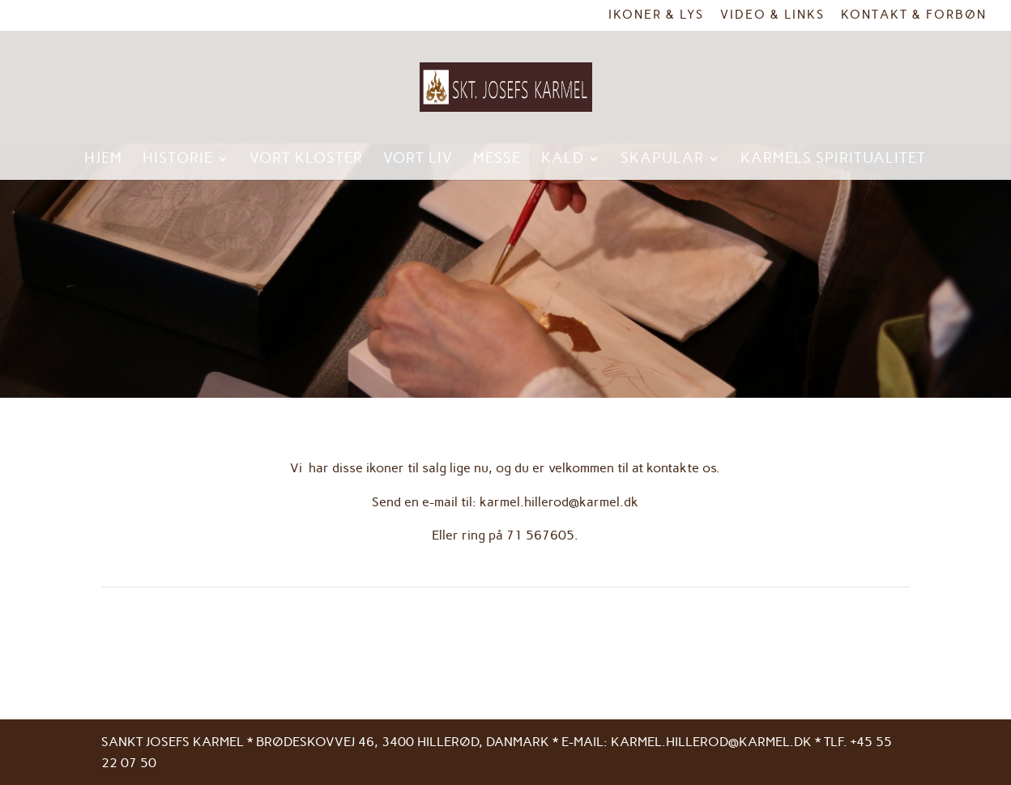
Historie (178, 159)
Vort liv (418, 159)
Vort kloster (306, 159)
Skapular (662, 159)
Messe (497, 159)
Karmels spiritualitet (833, 159)
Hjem (103, 159)
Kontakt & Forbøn (914, 15)
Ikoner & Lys (656, 15)
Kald (562, 159)
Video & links (772, 15)
